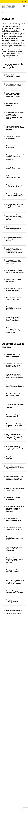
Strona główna (5, 12)
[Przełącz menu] (24, 6)
